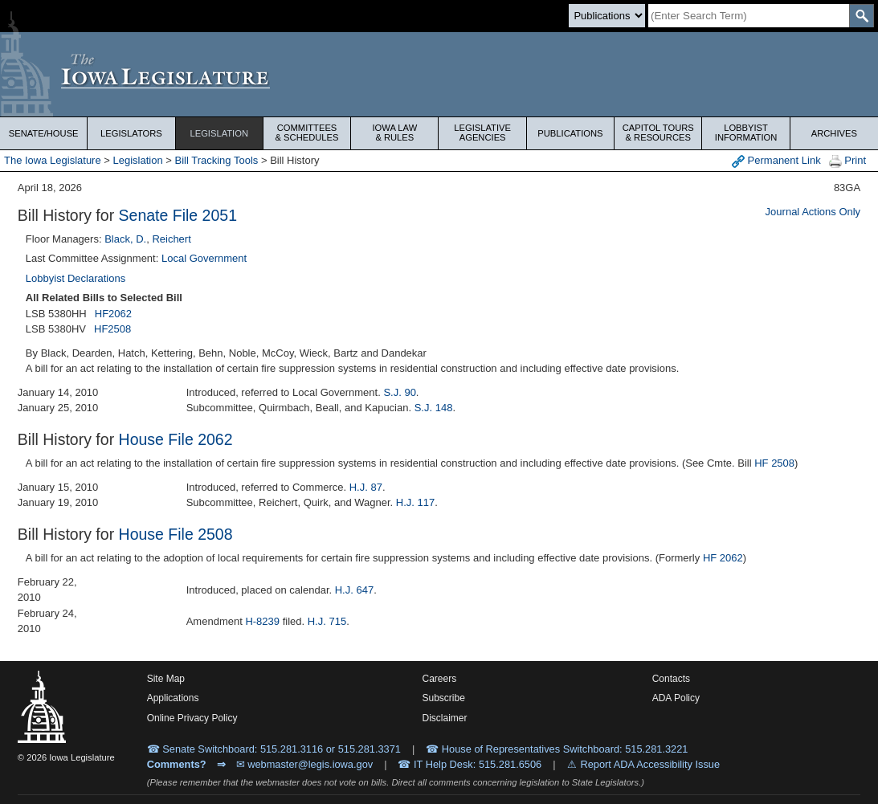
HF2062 (113, 314)
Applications (173, 698)
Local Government (204, 258)
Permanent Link (776, 161)
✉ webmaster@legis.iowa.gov (305, 764)
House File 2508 (176, 534)
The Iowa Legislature (52, 160)
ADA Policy (676, 698)
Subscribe (444, 698)
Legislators (131, 133)
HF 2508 (774, 463)
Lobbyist (745, 132)
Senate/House (44, 133)
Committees (306, 132)
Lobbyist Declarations (75, 278)
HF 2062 (723, 558)
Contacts (671, 678)
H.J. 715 (327, 621)
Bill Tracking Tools (217, 160)
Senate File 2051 (178, 215)
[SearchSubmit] (861, 15)
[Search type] (607, 15)
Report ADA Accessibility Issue (651, 764)
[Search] (748, 15)
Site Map (166, 678)
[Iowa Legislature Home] (439, 74)
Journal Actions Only (813, 212)
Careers (440, 678)
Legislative (482, 132)
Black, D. (125, 239)
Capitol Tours (658, 132)
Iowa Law (394, 132)
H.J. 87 (365, 487)
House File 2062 (176, 439)
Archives (834, 133)
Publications (569, 133)
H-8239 (262, 621)
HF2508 (112, 329)
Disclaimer (445, 718)
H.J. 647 (354, 590)
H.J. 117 (415, 502)
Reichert (171, 239)
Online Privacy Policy (192, 718)
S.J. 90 (399, 392)
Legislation (219, 133)
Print (847, 161)
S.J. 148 (433, 408)
